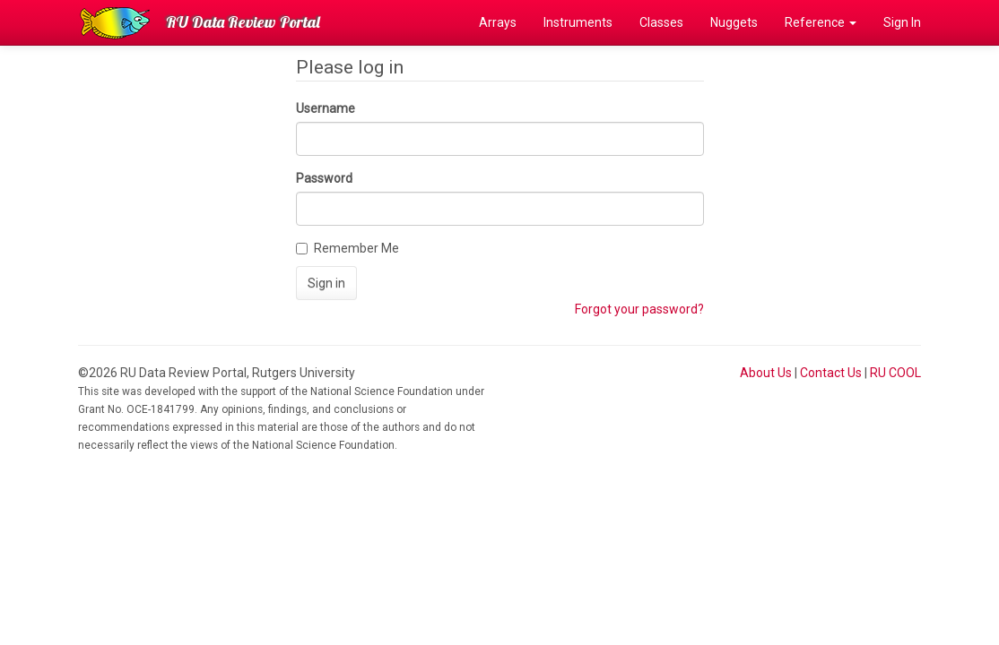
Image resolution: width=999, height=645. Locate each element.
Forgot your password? (639, 309)
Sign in (326, 283)
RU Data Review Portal (243, 22)
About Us (766, 373)
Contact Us (831, 373)
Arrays (498, 22)
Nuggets (734, 22)
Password (324, 178)
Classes (661, 22)
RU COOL (895, 373)
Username (325, 108)
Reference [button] (820, 22)
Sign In (902, 22)
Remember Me (347, 248)
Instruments (577, 22)
